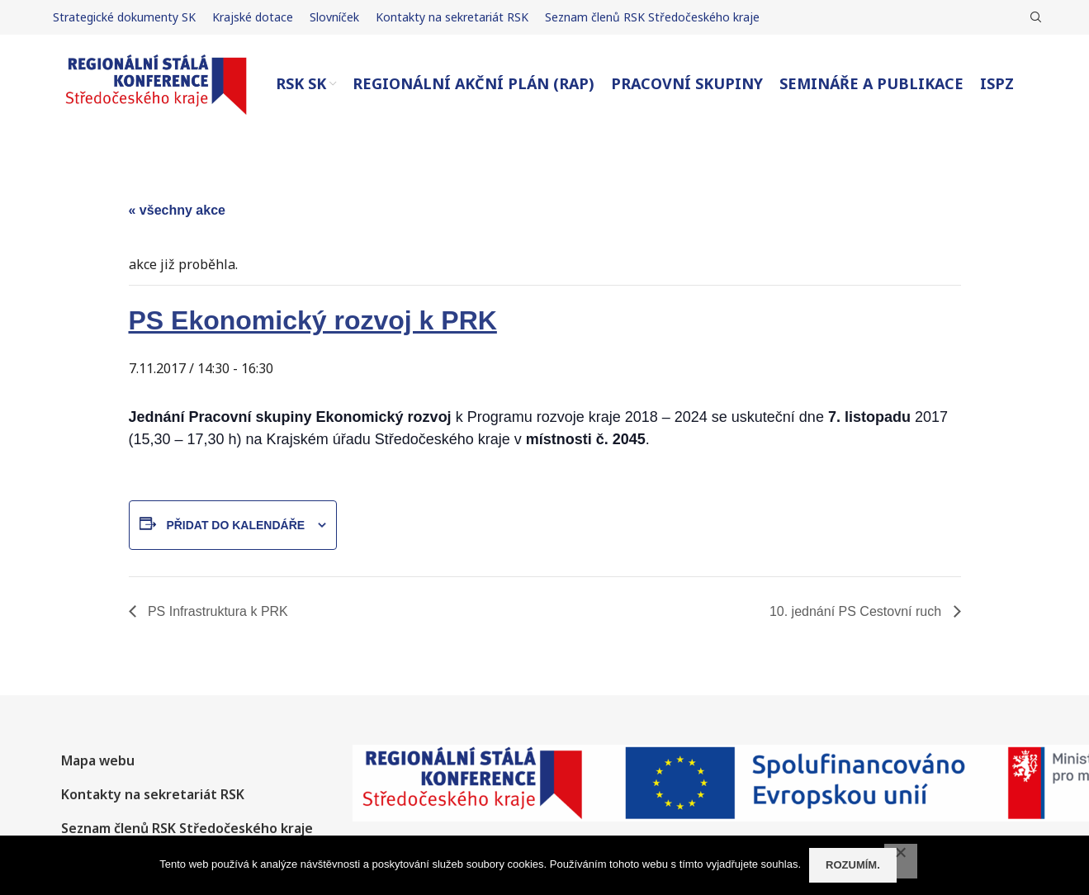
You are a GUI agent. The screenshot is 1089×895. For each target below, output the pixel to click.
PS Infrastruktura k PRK (216, 611)
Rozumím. (853, 865)
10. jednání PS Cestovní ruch (857, 611)
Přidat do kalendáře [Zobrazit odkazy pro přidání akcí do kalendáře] (235, 525)
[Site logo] (156, 82)
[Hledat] (1033, 17)
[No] (900, 861)
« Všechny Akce (177, 210)
